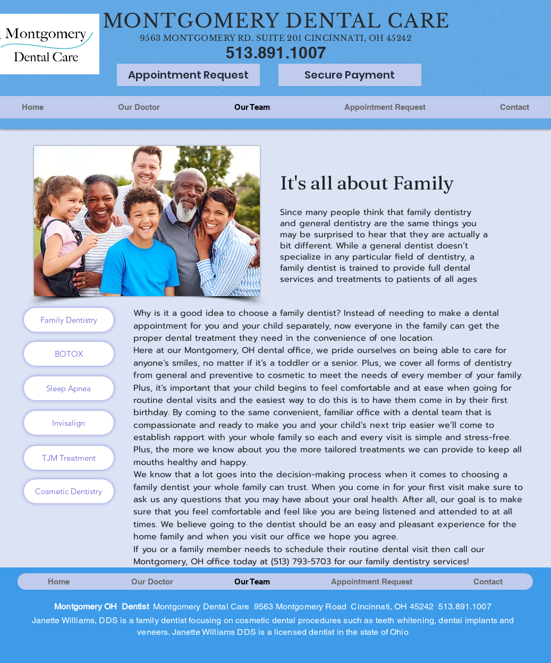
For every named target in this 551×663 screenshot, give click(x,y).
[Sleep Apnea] (69, 388)
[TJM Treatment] (69, 458)
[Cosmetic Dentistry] (69, 491)
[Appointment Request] (188, 75)
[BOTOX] (69, 354)
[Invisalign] (69, 423)
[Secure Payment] (349, 75)
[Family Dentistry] (69, 320)
